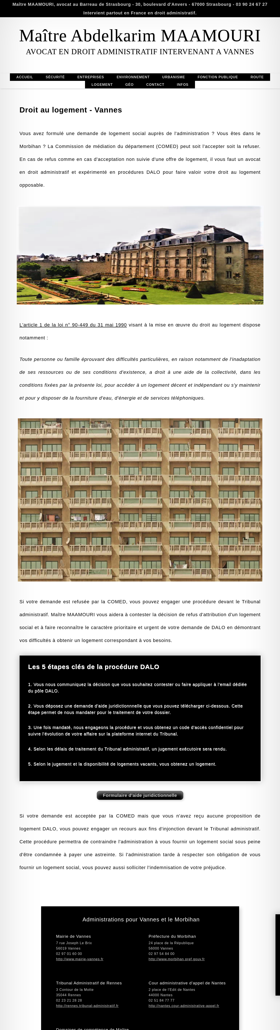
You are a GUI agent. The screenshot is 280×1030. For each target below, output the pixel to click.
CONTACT (155, 84)
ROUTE (256, 77)
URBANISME (174, 77)
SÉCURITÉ (54, 77)
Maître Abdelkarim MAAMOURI (140, 35)
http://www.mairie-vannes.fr (80, 982)
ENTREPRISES (90, 77)
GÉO (129, 85)
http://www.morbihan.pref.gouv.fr (177, 982)
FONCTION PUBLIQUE (218, 77)
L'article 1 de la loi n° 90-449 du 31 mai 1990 (73, 380)
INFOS (183, 85)
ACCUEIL (25, 77)
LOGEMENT (101, 84)
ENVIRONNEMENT (133, 77)
